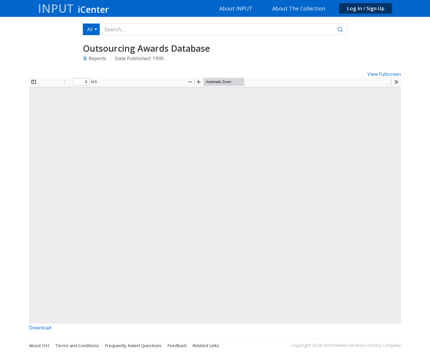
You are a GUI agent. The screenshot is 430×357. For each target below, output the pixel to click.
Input (73, 8)
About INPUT (235, 8)
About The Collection (298, 8)
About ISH (39, 345)
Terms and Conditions (77, 345)
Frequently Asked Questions (133, 345)
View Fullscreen (384, 74)
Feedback (177, 345)
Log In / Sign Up (365, 8)
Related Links (205, 345)
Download (40, 327)
